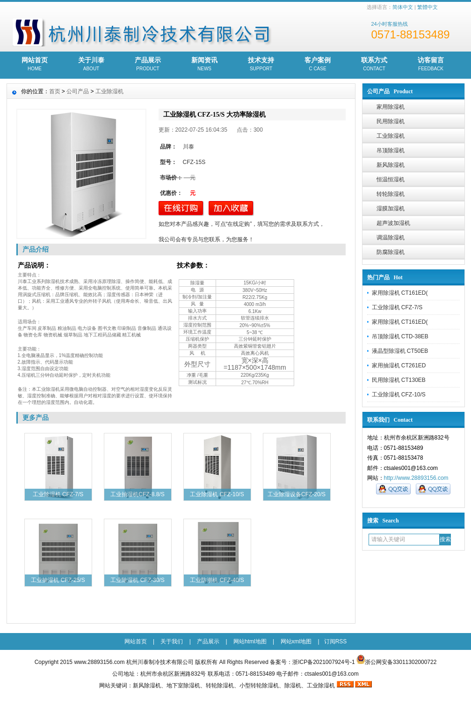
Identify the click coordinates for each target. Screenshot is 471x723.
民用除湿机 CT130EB (399, 380)
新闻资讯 (204, 64)
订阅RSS (335, 641)
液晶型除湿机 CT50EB (400, 351)
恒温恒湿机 (391, 179)
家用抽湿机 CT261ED (399, 365)
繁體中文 (427, 7)
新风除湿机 (391, 165)
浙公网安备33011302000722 (400, 662)
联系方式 (374, 64)
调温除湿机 (391, 237)
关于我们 (171, 641)
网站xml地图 (296, 641)
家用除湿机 (391, 107)
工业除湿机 (391, 136)
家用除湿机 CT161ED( (400, 293)
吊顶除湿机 (391, 150)
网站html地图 (250, 641)
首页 (54, 91)
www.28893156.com (99, 662)
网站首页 (34, 64)
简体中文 (402, 7)
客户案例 (317, 64)
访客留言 (431, 64)
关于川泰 (91, 64)
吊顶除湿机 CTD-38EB (400, 336)
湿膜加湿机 (391, 208)
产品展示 (148, 64)
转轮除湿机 (391, 194)
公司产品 (77, 91)
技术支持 (261, 64)
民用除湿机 (391, 121)
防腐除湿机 (391, 252)
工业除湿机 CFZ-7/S (397, 307)
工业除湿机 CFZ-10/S (399, 394)
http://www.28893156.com (416, 478)
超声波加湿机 (393, 223)
